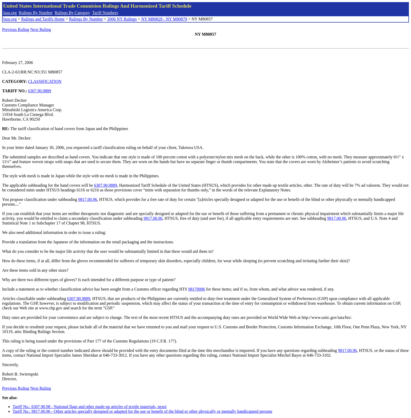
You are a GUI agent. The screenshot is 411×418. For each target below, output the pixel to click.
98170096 (196, 289)
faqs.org (10, 12)
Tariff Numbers (105, 12)
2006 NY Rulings (122, 19)
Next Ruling (40, 29)
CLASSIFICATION (45, 81)
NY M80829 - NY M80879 (164, 19)
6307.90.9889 (39, 91)
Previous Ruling (15, 29)
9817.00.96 (87, 199)
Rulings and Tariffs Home (43, 19)
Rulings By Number (36, 12)
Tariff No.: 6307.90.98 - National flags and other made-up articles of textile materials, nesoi (89, 406)
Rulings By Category (72, 12)
